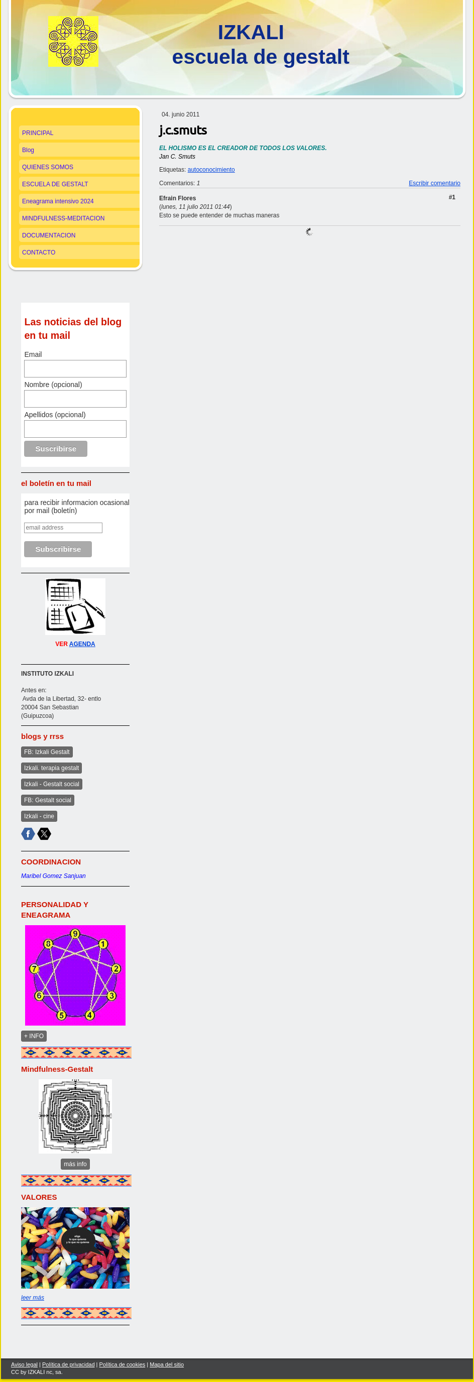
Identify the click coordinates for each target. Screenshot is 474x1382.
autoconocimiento (211, 169)
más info (75, 1164)
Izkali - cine (39, 816)
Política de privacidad (68, 1364)
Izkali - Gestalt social (51, 784)
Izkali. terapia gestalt (51, 768)
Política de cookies (122, 1364)
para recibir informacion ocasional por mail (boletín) (76, 506)
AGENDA (82, 644)
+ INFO (34, 1036)
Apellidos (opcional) (54, 415)
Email (33, 354)
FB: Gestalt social (47, 800)
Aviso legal (24, 1364)
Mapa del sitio (167, 1364)
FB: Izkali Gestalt (47, 752)
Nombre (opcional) (53, 385)
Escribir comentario (434, 183)
